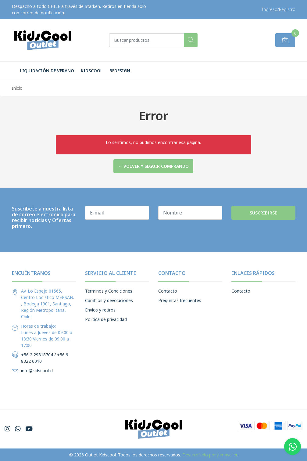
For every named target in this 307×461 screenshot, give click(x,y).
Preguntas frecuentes (179, 300)
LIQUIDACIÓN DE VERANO (47, 71)
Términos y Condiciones (108, 291)
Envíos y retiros (100, 310)
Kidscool (92, 71)
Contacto (167, 291)
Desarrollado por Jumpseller (209, 455)
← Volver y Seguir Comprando (153, 166)
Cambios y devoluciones (109, 300)
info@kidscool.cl (37, 370)
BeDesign (119, 71)
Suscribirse (263, 213)
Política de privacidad (106, 319)
